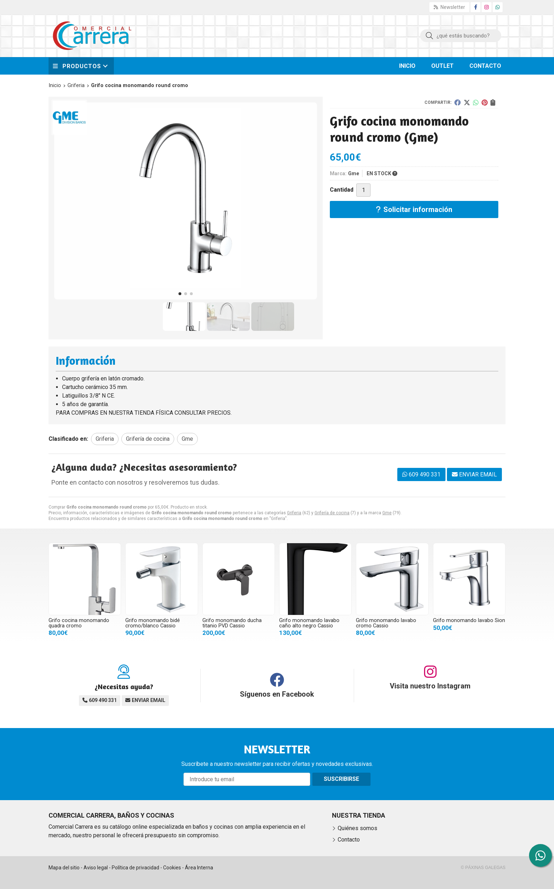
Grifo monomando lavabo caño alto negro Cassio (309, 622)
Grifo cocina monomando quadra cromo (79, 622)
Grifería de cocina (331, 512)
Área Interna (199, 867)
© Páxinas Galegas (483, 867)
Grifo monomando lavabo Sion (469, 620)
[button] (179, 293)
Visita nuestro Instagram (430, 686)
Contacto (349, 839)
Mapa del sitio (64, 867)
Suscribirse (341, 779)
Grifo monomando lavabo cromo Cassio (386, 622)
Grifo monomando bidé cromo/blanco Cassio (152, 622)
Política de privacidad (135, 867)
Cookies (172, 867)
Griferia (294, 512)
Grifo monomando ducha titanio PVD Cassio (232, 622)
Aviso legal (96, 867)
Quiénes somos (357, 828)
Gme (387, 512)
